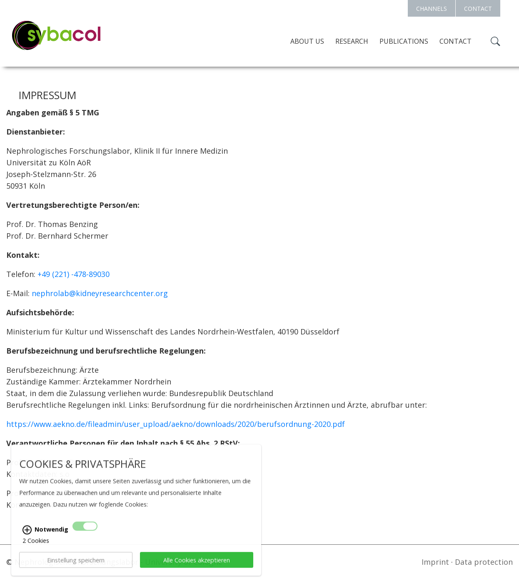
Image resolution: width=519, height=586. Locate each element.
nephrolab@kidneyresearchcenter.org (100, 293)
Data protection (484, 562)
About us (307, 41)
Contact (455, 41)
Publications (403, 41)
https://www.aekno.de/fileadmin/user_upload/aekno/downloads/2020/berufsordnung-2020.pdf (175, 424)
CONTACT (478, 8)
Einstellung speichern (76, 567)
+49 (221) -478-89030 (73, 274)
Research (351, 41)
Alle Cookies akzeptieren (196, 567)
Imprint (435, 562)
